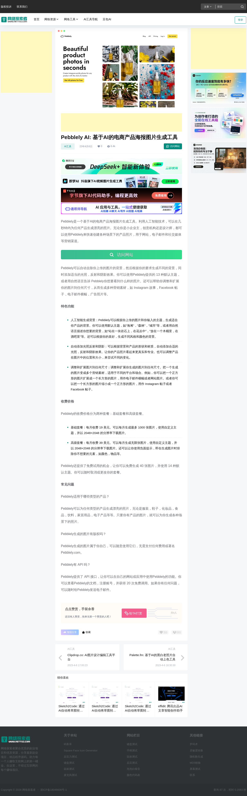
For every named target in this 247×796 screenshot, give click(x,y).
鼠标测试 (69, 768)
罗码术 (194, 744)
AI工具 (67, 146)
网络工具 (71, 19)
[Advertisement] (26, 62)
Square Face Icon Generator (81, 750)
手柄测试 (132, 750)
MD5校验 (195, 762)
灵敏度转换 (196, 750)
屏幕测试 (195, 768)
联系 (192, 775)
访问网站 (173, 146)
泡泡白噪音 (133, 768)
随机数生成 (196, 756)
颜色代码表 (133, 775)
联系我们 (22, 6)
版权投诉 (6, 6)
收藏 (86, 632)
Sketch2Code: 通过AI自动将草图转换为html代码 (71, 710)
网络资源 (51, 19)
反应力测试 (70, 756)
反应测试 (132, 762)
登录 (240, 19)
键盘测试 (69, 762)
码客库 (68, 744)
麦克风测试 (70, 775)
